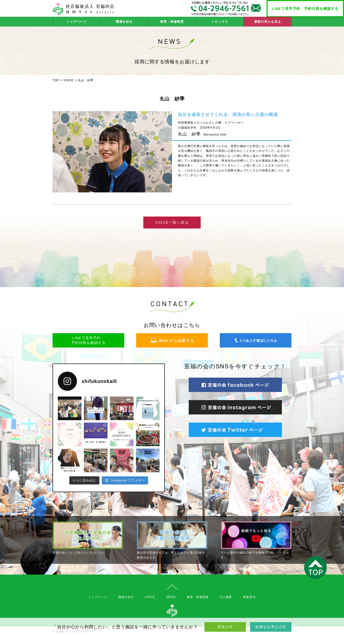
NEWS (171, 597)
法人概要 (226, 597)
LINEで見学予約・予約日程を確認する (305, 8)
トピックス (219, 21)
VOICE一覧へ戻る (172, 222)
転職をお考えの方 (271, 627)
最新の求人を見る (267, 21)
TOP (56, 80)
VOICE (68, 80)
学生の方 (225, 627)
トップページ (76, 21)
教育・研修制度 (172, 21)
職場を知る (124, 21)
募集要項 (249, 597)
